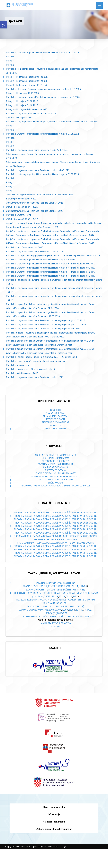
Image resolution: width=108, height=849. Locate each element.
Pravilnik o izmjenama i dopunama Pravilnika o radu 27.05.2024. (37, 150)
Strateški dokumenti (54, 821)
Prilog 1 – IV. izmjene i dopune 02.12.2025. (27, 77)
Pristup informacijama (55, 458)
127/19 (79, 610)
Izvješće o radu (55, 419)
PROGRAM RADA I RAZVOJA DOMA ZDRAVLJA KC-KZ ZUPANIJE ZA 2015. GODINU (55, 553)
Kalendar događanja (55, 467)
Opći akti (55, 410)
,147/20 (43, 586)
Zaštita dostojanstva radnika (55, 479)
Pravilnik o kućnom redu (17, 365)
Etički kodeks (55, 482)
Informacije (54, 814)
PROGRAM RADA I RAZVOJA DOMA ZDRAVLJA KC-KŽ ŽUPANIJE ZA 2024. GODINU (55, 519)
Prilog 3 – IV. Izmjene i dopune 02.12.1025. (27, 85)
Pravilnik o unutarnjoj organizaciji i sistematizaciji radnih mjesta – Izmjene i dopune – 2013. (50, 267)
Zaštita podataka (55, 470)
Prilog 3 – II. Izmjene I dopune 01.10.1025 (26, 109)
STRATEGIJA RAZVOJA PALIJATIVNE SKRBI (55, 539)
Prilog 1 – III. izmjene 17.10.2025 (22, 93)
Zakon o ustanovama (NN (33, 610)
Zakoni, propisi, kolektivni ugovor (54, 829)
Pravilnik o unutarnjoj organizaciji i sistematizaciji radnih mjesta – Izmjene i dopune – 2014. (50, 272)
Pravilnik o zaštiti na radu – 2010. (22, 373)
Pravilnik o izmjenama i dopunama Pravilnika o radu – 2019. (35, 251)
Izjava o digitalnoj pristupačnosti (55, 473)
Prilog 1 (10, 182)
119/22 (51, 586)
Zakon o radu (34, 606)
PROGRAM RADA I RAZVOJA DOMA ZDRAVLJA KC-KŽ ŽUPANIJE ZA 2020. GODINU (55, 532)
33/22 (67, 586)
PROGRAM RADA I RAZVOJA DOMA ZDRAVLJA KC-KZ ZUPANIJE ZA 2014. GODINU (55, 556)
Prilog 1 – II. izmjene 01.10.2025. (22, 101)
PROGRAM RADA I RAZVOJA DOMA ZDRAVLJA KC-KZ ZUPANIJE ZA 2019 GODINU (55, 536)
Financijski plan (55, 413)
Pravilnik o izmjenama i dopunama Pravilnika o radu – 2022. (35, 377)
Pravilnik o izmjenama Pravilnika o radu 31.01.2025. (31, 113)
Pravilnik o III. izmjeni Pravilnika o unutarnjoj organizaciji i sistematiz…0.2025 (43, 89)
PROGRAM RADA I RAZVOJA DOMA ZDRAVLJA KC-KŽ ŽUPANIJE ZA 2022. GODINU (55, 526)
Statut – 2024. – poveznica (19, 117)
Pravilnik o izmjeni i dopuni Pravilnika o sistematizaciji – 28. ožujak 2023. (41, 357)
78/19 (55, 596)
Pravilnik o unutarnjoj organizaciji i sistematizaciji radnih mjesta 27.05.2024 (42, 134)
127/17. (57, 606)
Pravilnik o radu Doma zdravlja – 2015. (25, 247)
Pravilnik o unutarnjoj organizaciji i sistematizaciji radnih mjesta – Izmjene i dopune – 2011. (50, 263)
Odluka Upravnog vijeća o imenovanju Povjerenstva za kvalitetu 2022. (40, 194)
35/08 (72, 610)
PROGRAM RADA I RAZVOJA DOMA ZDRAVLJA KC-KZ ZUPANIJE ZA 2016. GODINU (55, 549)
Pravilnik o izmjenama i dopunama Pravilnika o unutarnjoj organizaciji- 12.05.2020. (45, 320)
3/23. (75, 596)
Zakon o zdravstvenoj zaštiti (53, 583)
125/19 (35, 586)
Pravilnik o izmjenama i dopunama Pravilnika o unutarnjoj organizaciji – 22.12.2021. (46, 324)
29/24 (63, 603)
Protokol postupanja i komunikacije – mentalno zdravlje (55, 485)
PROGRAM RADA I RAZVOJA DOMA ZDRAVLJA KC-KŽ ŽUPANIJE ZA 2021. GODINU (55, 529)
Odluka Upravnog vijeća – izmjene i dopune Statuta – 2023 (34, 202)
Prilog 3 (10, 190)
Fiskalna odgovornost (55, 422)
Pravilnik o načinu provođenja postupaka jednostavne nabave (36, 361)
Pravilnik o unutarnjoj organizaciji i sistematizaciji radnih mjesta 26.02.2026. (42, 52)
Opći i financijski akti (54, 807)
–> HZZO (55, 626)
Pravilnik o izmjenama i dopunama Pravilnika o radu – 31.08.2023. (38, 170)
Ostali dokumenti (55, 428)
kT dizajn (62, 847)
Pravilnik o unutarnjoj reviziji (19, 215)
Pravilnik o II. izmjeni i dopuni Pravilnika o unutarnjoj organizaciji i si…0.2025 (43, 97)
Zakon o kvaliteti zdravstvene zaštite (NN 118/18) (55, 589)
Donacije (55, 425)
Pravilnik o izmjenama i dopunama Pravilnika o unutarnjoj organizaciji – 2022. (43, 328)
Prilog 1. (10, 60)
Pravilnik (10, 56)
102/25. (83, 586)
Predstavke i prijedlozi (55, 461)
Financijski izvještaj (55, 416)
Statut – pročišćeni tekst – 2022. (22, 207)
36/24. (75, 586)
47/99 (65, 610)
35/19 (47, 596)
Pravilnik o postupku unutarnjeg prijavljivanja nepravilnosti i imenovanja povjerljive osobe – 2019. (53, 255)
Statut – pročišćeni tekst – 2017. (22, 219)
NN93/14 (47, 606)
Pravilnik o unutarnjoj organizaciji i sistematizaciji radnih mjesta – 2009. (40, 259)
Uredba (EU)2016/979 (55, 613)
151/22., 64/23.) (76, 606)
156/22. (60, 586)
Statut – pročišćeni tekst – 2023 (22, 198)
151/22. (88, 610)
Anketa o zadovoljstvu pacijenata (55, 455)
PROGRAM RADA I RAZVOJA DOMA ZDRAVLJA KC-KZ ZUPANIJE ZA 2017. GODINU (55, 546)
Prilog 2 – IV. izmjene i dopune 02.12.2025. (27, 81)
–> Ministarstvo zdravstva (55, 623)
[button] (3, 24)
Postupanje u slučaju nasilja (55, 464)
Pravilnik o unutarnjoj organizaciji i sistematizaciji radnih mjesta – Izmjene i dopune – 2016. (50, 275)
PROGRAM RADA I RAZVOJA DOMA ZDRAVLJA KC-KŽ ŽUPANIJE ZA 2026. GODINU (55, 512)
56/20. (69, 596)
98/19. (64, 606)
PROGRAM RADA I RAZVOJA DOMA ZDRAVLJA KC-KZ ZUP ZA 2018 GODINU (55, 542)
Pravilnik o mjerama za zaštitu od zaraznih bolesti (30, 369)
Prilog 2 (10, 186)
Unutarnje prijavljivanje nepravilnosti (55, 476)
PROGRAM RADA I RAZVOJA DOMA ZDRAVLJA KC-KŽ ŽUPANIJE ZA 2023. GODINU (55, 522)
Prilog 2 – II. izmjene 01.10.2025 (22, 105)
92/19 (62, 596)
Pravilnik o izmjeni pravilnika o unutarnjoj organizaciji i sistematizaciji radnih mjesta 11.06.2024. (52, 121)
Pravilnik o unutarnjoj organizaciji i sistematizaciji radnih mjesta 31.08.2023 (42, 174)
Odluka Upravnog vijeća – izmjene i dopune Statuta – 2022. (35, 211)
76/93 (51, 610)
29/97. (58, 610)
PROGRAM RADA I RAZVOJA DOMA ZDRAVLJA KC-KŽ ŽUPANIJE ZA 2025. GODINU (55, 516)
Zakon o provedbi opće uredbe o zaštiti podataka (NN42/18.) (55, 616)
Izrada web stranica (50, 847)
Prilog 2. (10, 64)
